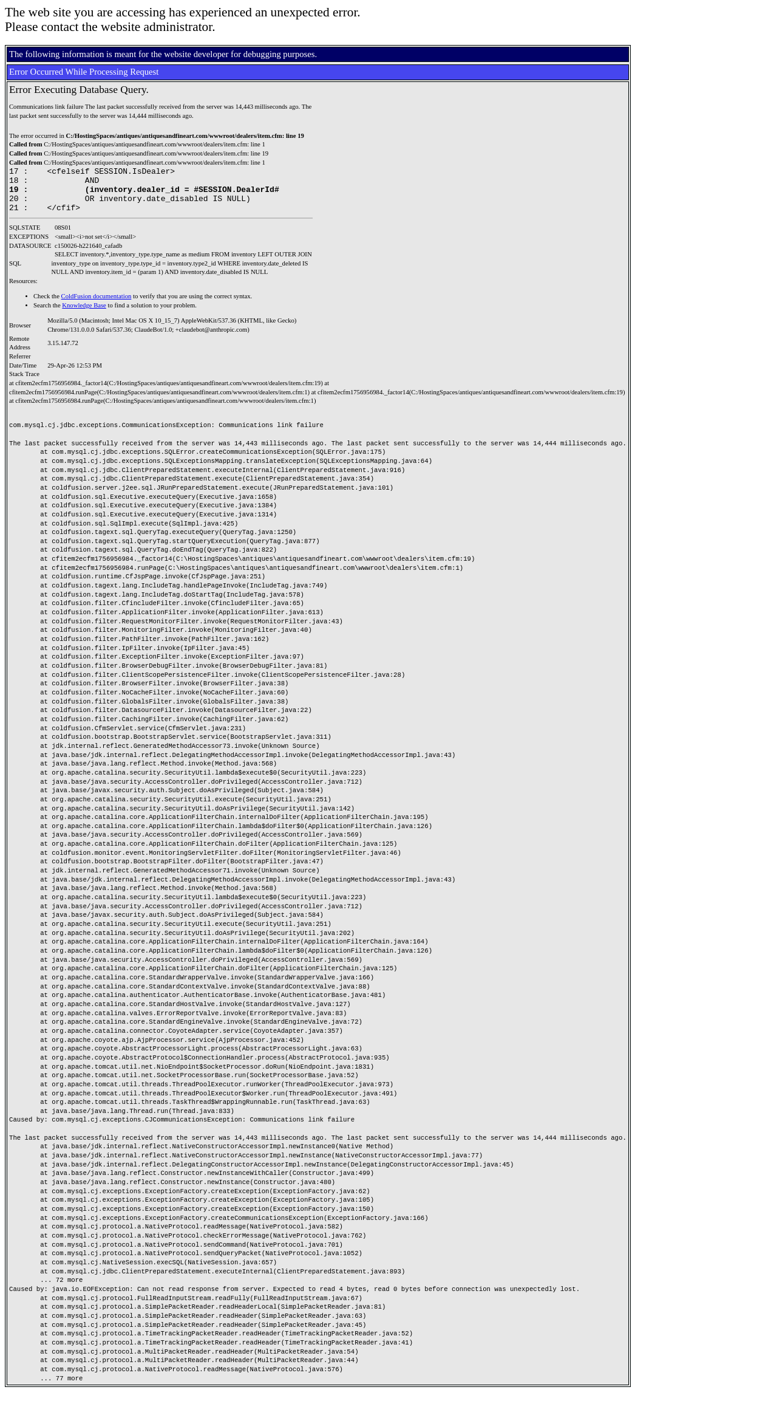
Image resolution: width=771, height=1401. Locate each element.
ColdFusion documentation (96, 305)
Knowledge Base (84, 314)
